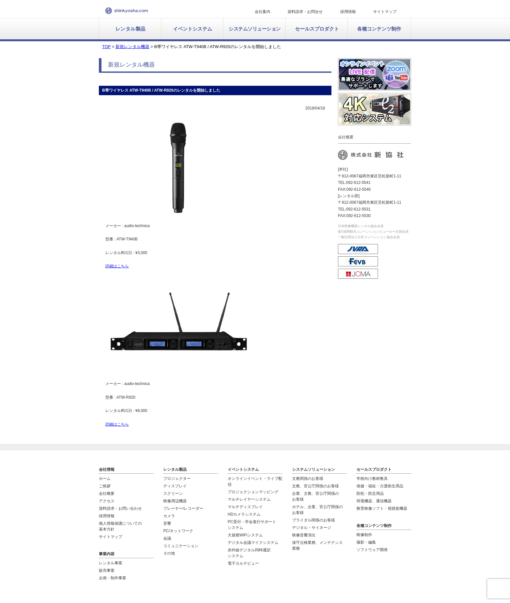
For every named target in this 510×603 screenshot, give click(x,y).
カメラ (169, 516)
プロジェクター (177, 478)
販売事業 (106, 570)
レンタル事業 (110, 563)
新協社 (126, 10)
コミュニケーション (180, 546)
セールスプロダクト (317, 29)
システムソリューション (255, 29)
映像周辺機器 (175, 501)
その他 (169, 553)
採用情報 (348, 11)
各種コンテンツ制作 (379, 29)
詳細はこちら (117, 266)
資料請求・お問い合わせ (120, 508)
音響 (167, 523)
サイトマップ (384, 11)
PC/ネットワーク (178, 531)
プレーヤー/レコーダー (183, 508)
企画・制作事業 (112, 578)
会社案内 (262, 11)
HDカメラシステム (244, 514)
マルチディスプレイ (245, 507)
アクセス (106, 501)
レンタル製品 (130, 29)
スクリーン (173, 493)
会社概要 (106, 493)
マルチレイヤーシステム (249, 499)
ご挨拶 (105, 486)
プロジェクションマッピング (253, 492)
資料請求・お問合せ (305, 11)
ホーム (105, 478)
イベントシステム (192, 29)
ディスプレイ (175, 486)
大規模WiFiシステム (245, 535)
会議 (167, 538)
